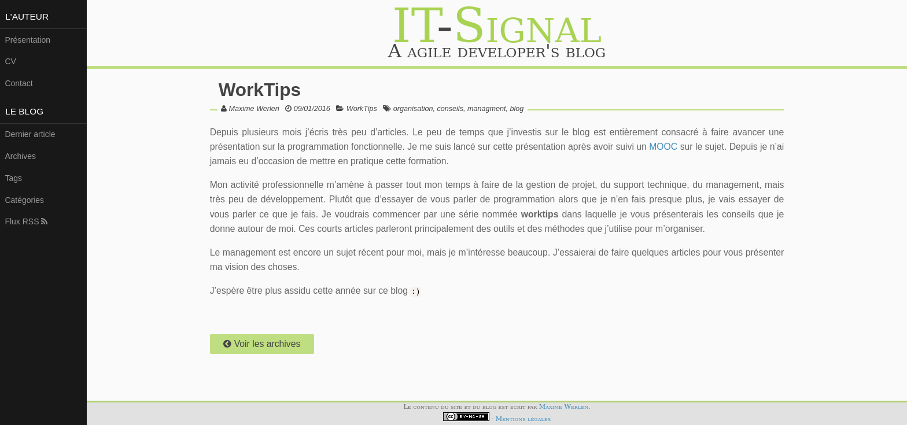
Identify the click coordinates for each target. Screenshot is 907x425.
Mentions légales (523, 419)
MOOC (663, 146)
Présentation (27, 40)
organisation (413, 109)
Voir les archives (261, 344)
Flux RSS (26, 221)
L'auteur (27, 16)
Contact (18, 83)
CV (10, 61)
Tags (13, 178)
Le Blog (24, 111)
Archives (20, 156)
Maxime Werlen (254, 109)
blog (516, 109)
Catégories (24, 200)
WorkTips (260, 89)
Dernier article (30, 134)
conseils (450, 109)
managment (486, 109)
